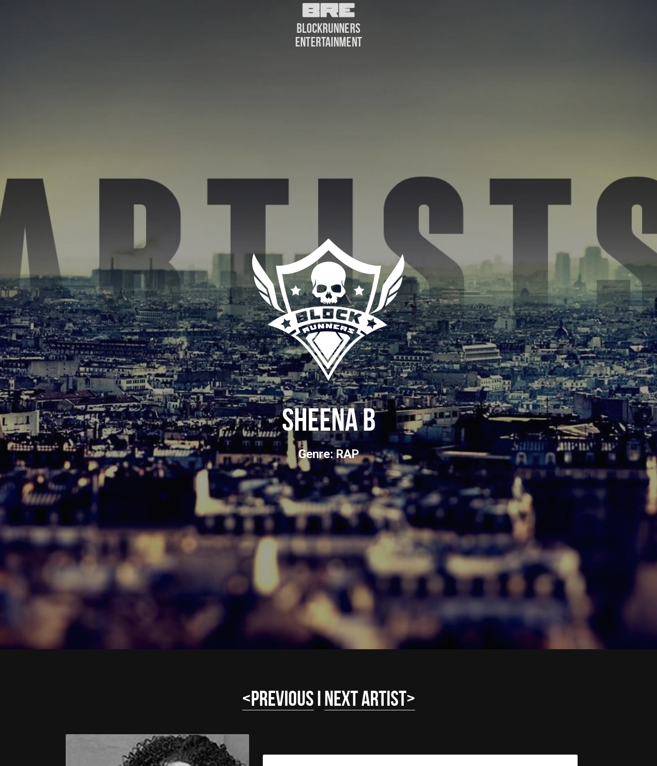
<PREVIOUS (278, 698)
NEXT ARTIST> (369, 698)
